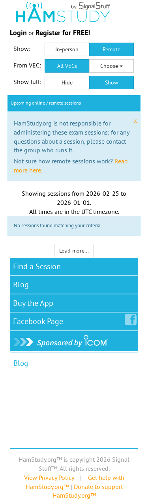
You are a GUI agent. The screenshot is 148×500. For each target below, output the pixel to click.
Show (111, 82)
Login (18, 32)
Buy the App (33, 303)
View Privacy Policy (49, 477)
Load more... (74, 250)
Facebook (39, 320)
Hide (67, 82)
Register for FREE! (63, 32)
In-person (67, 49)
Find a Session (37, 266)
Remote (111, 49)
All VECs (67, 65)
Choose (111, 65)
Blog (21, 284)
